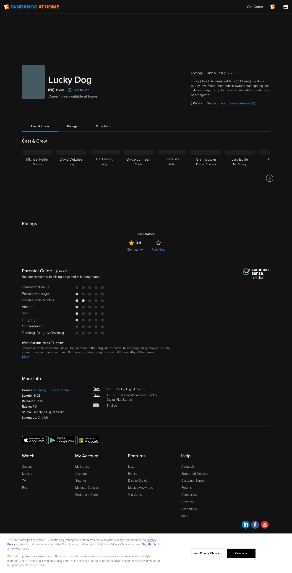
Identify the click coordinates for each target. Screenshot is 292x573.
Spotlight (28, 467)
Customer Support (193, 481)
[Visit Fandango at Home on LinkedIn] (245, 525)
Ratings (72, 126)
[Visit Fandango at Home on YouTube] (265, 525)
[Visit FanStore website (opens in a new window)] (286, 7)
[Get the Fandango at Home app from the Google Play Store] (62, 440)
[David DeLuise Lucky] (71, 178)
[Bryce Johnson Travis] (138, 178)
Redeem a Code (86, 495)
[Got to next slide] (269, 178)
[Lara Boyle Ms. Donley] (239, 178)
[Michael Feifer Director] (37, 178)
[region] (146, 553)
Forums (186, 488)
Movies (27, 474)
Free (25, 488)
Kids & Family (59, 390)
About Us (187, 467)
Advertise (187, 502)
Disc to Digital (137, 481)
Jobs (184, 516)
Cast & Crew (40, 126)
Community (135, 250)
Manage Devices (87, 488)
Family (132, 474)
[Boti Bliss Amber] (172, 178)
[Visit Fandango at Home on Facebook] (255, 525)
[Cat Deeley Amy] (104, 178)
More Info (103, 126)
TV (24, 481)
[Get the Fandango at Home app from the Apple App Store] (34, 440)
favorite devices (242, 103)
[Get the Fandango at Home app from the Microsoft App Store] (88, 440)
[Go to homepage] (32, 7)
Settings (80, 481)
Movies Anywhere (140, 488)
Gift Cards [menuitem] (255, 7)
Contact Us (189, 495)
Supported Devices (194, 474)
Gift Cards (135, 495)
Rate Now (158, 250)
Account (81, 474)
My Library (82, 467)
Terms (90, 540)
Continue (241, 553)
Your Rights (149, 544)
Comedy (40, 390)
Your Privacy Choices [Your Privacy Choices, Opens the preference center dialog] (207, 553)
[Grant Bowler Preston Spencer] (206, 178)
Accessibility (189, 509)
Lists (131, 467)
